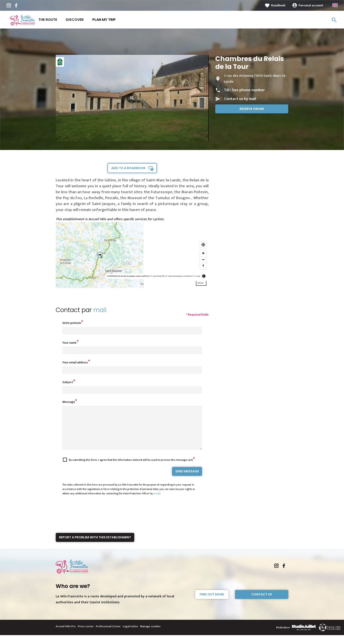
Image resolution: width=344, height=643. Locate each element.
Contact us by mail (240, 99)
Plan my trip (104, 19)
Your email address (75, 362)
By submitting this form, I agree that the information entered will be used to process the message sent (131, 468)
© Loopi (197, 276)
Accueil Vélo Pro (66, 634)
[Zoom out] (203, 259)
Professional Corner (108, 634)
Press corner (86, 634)
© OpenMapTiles (158, 276)
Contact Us (261, 602)
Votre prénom (71, 322)
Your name (69, 342)
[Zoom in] (203, 253)
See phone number (248, 90)
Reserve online (252, 109)
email (157, 501)
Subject (67, 382)
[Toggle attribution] (203, 276)
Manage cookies (150, 634)
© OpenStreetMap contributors (179, 276)
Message (68, 401)
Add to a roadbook (128, 168)
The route (47, 19)
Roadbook (278, 5)
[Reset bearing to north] (203, 266)
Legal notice (130, 634)
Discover (75, 19)
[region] (132, 255)
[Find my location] (203, 244)
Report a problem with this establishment (95, 545)
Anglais (335, 5)
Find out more (212, 602)
